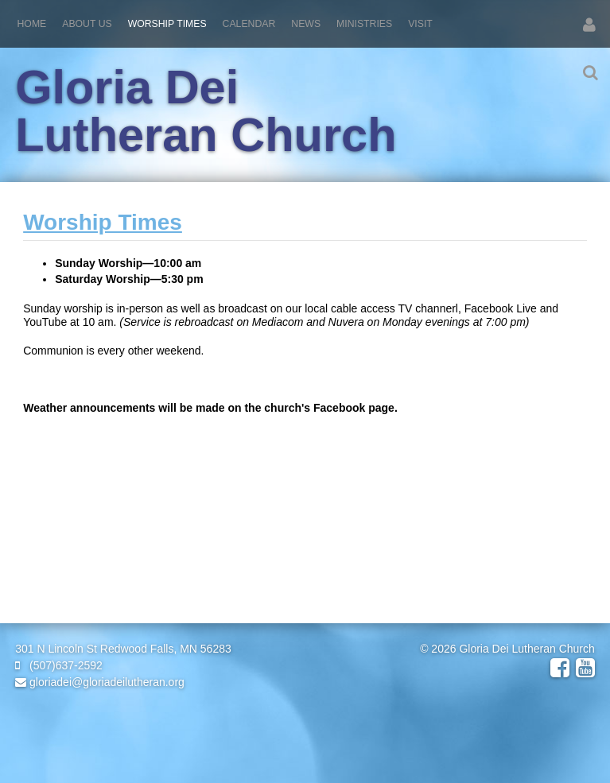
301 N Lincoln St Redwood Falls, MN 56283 (123, 648)
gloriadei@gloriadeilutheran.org (100, 682)
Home (32, 23)
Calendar (249, 23)
